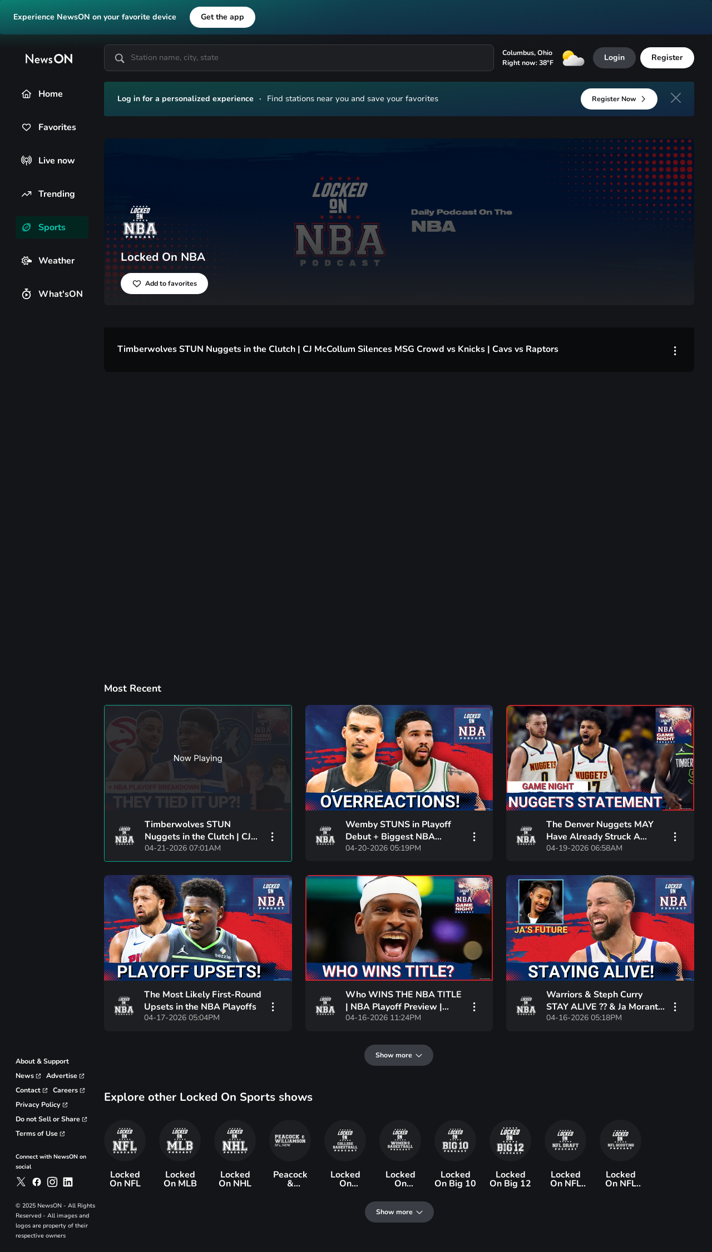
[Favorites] (26, 127)
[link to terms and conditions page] (41, 1134)
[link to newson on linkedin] (67, 1182)
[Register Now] (619, 99)
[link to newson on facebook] (36, 1182)
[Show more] (399, 1055)
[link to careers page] (69, 1090)
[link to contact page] (32, 1090)
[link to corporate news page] (29, 1076)
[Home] (26, 93)
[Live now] (26, 160)
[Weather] (26, 260)
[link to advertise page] (65, 1076)
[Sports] (26, 227)
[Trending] (26, 193)
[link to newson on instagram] (52, 1182)
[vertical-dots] (273, 836)
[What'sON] (26, 294)
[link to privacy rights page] (52, 1119)
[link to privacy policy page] (42, 1105)
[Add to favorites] (164, 283)
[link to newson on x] (21, 1182)
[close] (676, 98)
